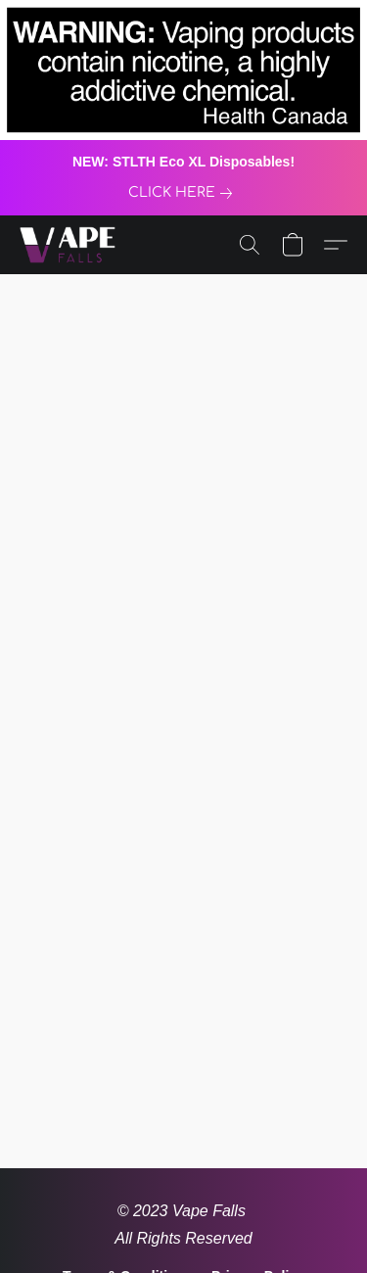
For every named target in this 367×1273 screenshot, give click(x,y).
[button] (70, 244)
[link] (184, 193)
